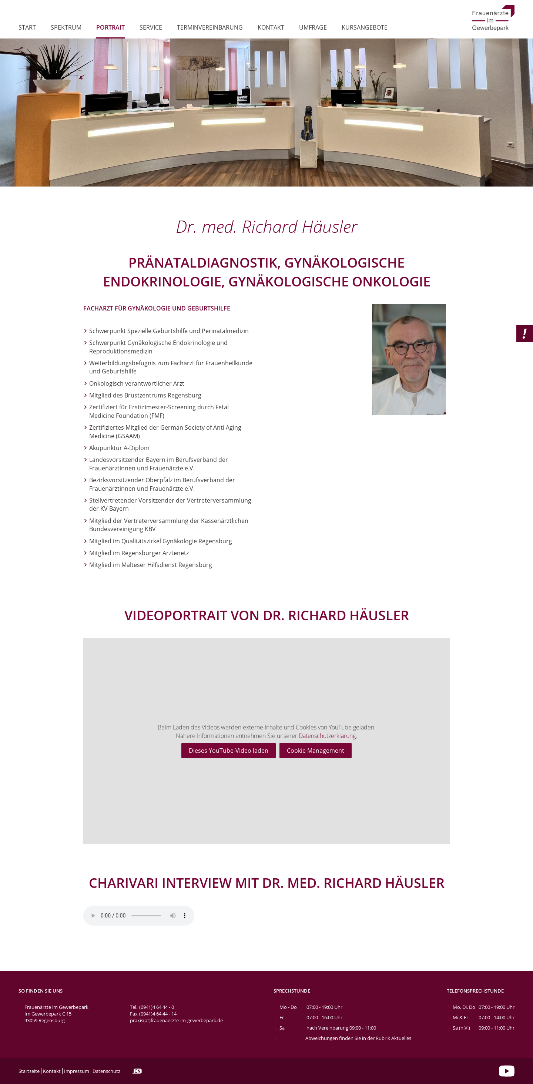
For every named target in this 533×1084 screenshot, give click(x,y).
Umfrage (313, 27)
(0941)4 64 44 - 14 (158, 1013)
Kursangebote (365, 27)
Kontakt (271, 27)
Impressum (76, 1071)
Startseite (29, 1071)
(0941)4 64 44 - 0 (156, 1007)
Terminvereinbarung (210, 27)
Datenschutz (106, 1071)
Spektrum (66, 27)
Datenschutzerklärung (327, 736)
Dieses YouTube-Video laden (228, 750)
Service (151, 27)
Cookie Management (315, 750)
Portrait (110, 27)
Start (27, 27)
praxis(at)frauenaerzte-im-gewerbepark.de (176, 1020)
